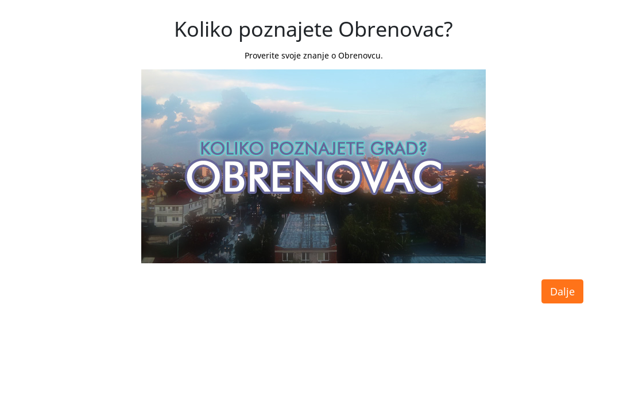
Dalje (562, 291)
